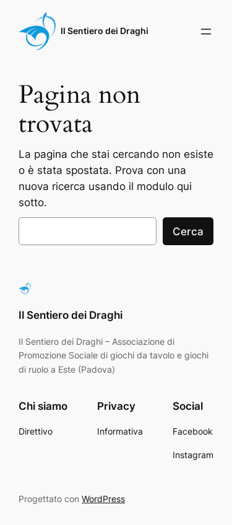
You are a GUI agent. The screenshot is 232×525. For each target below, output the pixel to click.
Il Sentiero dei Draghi (104, 30)
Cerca (188, 231)
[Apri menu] (206, 31)
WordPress (103, 498)
